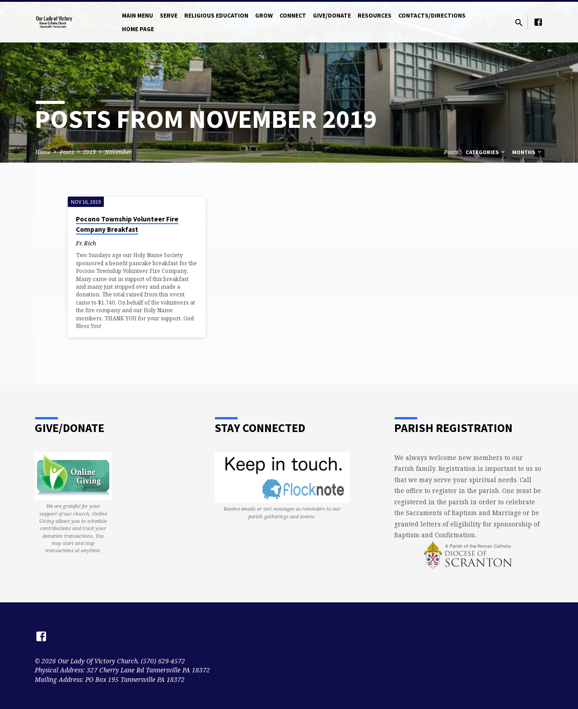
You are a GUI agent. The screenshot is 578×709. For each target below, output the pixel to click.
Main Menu (137, 15)
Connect (293, 15)
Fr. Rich (86, 243)
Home (43, 152)
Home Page (138, 29)
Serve (168, 15)
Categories (486, 152)
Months (527, 152)
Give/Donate (332, 15)
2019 (89, 152)
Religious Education (216, 15)
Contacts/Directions (432, 15)
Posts (67, 152)
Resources (375, 15)
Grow (264, 15)
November (118, 152)
